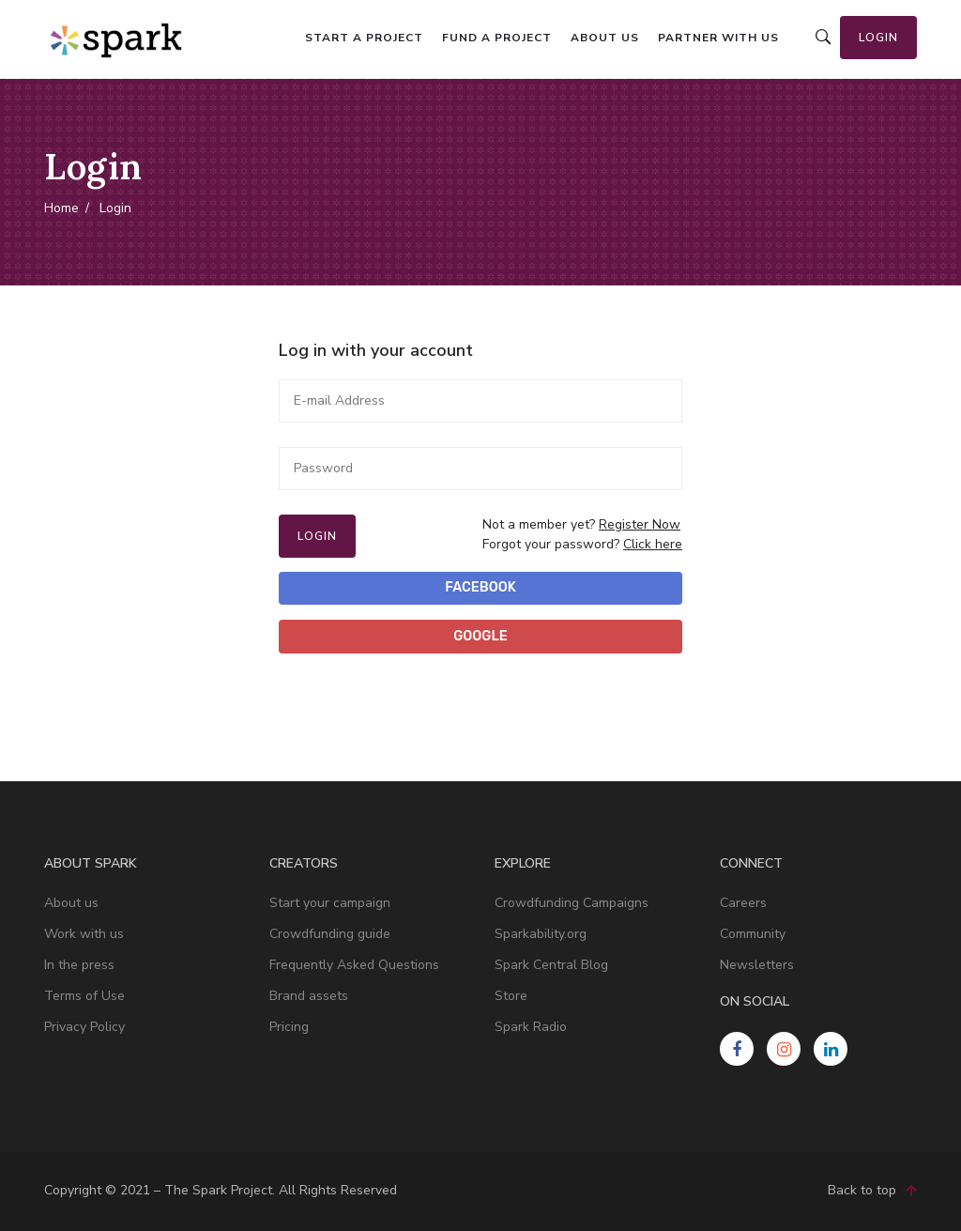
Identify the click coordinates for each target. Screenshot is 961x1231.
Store (511, 996)
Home (61, 207)
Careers (743, 903)
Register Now (639, 524)
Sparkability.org (541, 934)
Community (753, 934)
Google (480, 636)
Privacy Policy (84, 1027)
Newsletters (757, 965)
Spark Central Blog (551, 965)
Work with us (84, 934)
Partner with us (718, 37)
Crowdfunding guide (329, 934)
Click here (652, 544)
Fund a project (497, 37)
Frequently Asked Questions (354, 965)
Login (878, 37)
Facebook (480, 587)
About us (605, 37)
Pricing (289, 1027)
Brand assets (308, 996)
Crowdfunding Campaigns (571, 903)
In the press (79, 965)
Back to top (872, 1191)
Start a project (364, 37)
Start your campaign (329, 903)
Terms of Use (84, 996)
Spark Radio (531, 1027)
